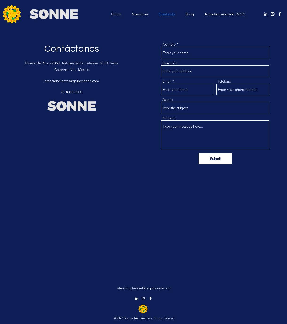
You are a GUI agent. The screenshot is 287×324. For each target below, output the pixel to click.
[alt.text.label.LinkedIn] (265, 14)
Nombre (169, 44)
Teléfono (224, 81)
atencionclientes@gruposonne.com (72, 81)
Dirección (169, 63)
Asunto (167, 99)
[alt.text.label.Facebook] (279, 14)
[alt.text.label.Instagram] (272, 14)
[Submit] (215, 158)
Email (166, 81)
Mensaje (168, 118)
